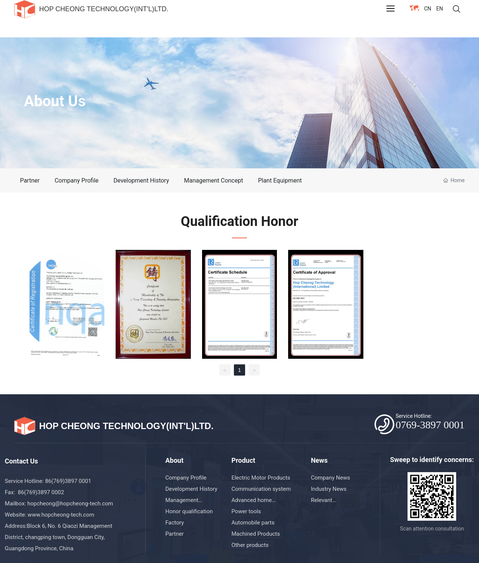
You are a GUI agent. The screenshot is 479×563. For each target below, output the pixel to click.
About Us (55, 101)
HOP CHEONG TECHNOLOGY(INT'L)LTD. (103, 9)
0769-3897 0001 (430, 425)
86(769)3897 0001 (68, 481)
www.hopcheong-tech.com (61, 514)
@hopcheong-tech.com (84, 503)
